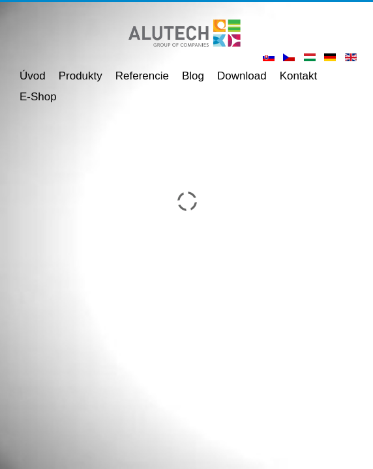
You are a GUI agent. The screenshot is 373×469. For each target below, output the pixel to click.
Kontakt (299, 76)
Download (242, 76)
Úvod (33, 76)
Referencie (142, 76)
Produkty (80, 76)
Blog (193, 76)
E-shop (38, 97)
